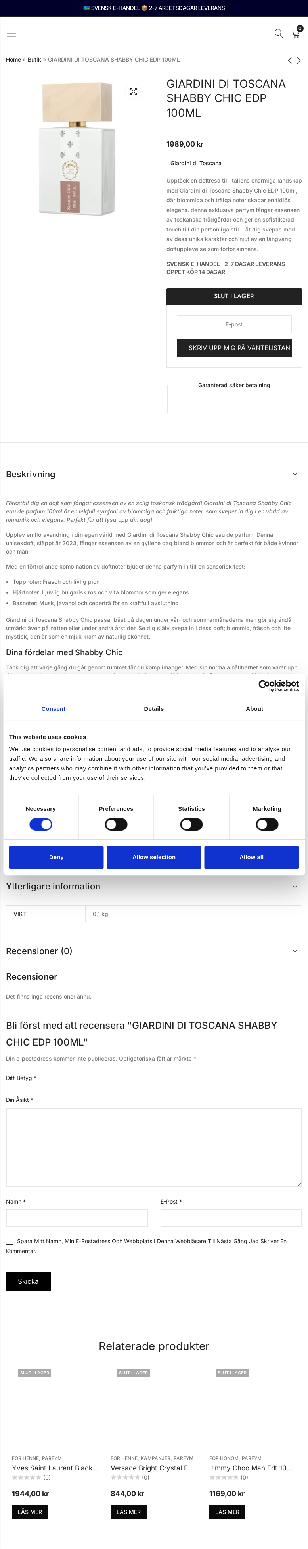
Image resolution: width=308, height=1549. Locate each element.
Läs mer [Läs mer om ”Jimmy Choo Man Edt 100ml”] (227, 1511)
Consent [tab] (53, 708)
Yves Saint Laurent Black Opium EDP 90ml (80, 1468)
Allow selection (154, 857)
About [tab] (254, 708)
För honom (224, 1458)
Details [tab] (154, 708)
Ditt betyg (21, 1077)
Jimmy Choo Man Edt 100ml (253, 1468)
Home (13, 59)
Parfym (52, 1458)
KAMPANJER (155, 1458)
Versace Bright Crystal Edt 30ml (161, 1468)
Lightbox (133, 91)
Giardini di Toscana (196, 163)
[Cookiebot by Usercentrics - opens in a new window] (264, 686)
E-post (171, 1201)
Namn (16, 1201)
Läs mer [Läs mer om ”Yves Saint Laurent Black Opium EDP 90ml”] (30, 1511)
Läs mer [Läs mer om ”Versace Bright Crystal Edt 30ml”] (129, 1511)
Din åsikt (19, 1099)
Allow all (251, 857)
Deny (56, 857)
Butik (34, 59)
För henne (25, 1458)
